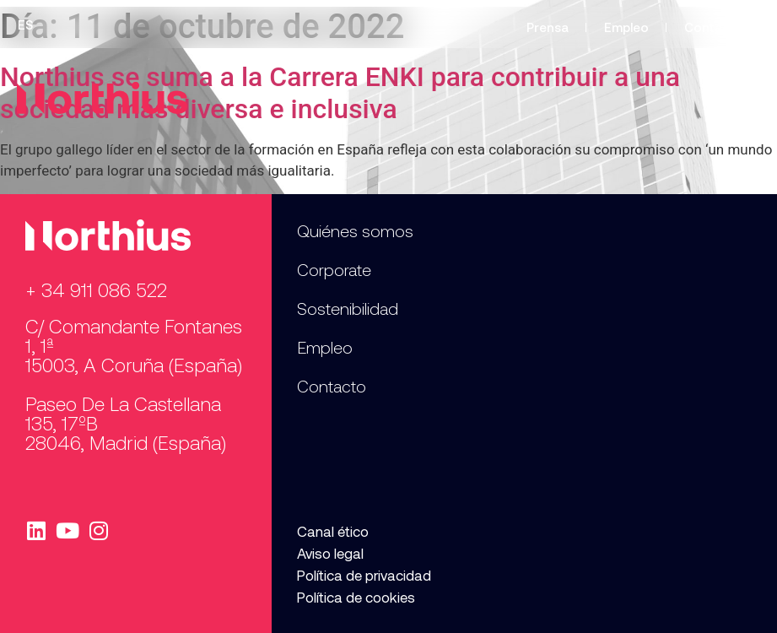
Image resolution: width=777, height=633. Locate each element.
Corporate (334, 269)
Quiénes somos (355, 230)
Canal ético (333, 530)
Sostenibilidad (347, 308)
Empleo (626, 27)
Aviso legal (330, 552)
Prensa (547, 27)
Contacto (713, 27)
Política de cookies (356, 596)
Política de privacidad (364, 574)
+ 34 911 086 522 (96, 289)
